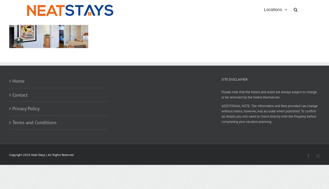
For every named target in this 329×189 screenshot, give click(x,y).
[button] (302, 9)
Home (18, 81)
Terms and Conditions (34, 122)
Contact (20, 95)
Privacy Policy (26, 109)
